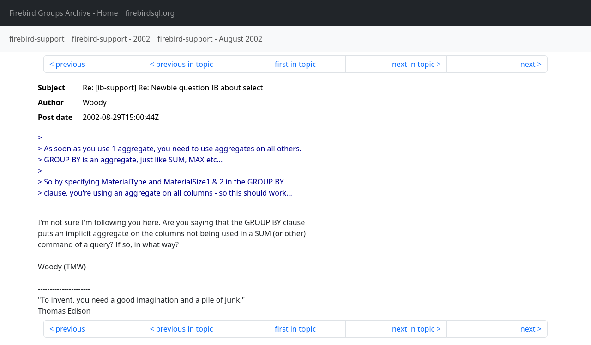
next (528, 64)
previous (70, 64)
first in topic (295, 64)
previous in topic (184, 64)
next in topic (413, 64)
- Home (63, 13)
